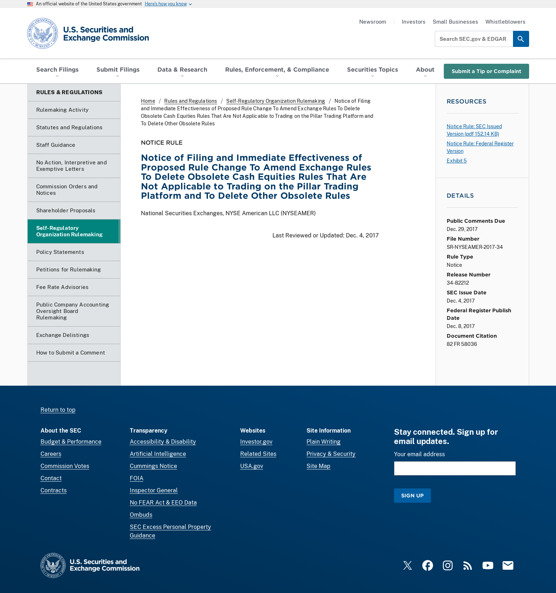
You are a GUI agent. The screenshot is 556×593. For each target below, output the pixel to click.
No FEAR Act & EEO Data (163, 502)
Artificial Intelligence (158, 453)
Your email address (419, 454)
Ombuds (141, 514)
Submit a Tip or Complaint (486, 71)
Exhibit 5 (457, 161)
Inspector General (154, 490)
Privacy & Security (331, 453)
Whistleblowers (505, 22)
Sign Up (412, 495)
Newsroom (372, 22)
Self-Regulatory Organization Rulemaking (275, 101)
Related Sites (258, 453)
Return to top (58, 409)
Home (148, 101)
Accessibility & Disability (163, 441)
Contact (51, 478)
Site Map (318, 466)
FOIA (136, 478)
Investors (414, 22)
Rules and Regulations (190, 101)
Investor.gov (256, 441)
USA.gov (251, 466)
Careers (51, 453)
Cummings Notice (153, 466)
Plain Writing (323, 441)
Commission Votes (65, 466)
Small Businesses (455, 22)
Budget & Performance (71, 441)
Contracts (54, 490)
